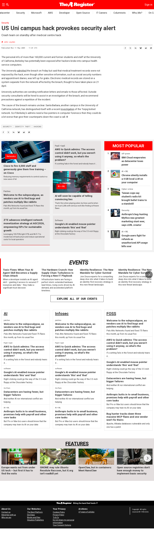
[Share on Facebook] (125, 47)
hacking (37, 126)
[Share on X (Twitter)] (130, 47)
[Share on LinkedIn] (135, 47)
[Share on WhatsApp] (151, 47)
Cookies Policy (59, 512)
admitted (21, 70)
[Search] (7, 4)
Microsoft (36, 12)
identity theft (22, 126)
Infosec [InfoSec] (62, 313)
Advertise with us (8, 515)
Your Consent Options (62, 525)
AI (5, 313)
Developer (64, 12)
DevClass (31, 515)
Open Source (83, 12)
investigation (67, 109)
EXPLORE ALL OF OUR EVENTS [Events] (77, 298)
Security (20, 12)
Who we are (6, 517)
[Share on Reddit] (145, 47)
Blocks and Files (33, 517)
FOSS (111, 313)
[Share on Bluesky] (140, 47)
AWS (50, 12)
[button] (149, 274)
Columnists (119, 12)
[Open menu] (3, 4)
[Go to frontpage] (77, 5)
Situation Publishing (35, 520)
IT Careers (101, 12)
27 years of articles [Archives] (86, 512)
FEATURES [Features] (77, 443)
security (7, 126)
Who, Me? (137, 12)
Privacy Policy (58, 515)
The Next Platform (35, 512)
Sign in (148, 4)
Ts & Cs (56, 517)
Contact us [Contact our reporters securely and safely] (5, 512)
